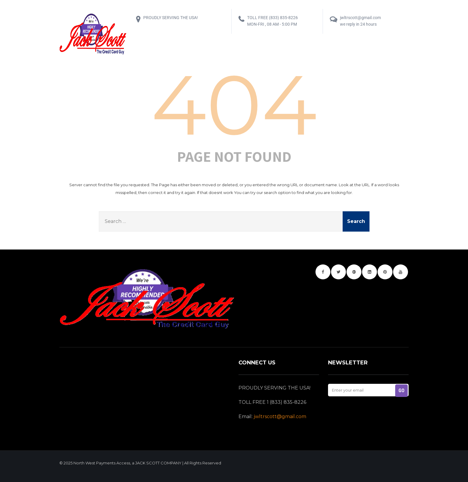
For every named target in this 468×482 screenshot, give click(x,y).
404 (234, 104)
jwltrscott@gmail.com (280, 416)
